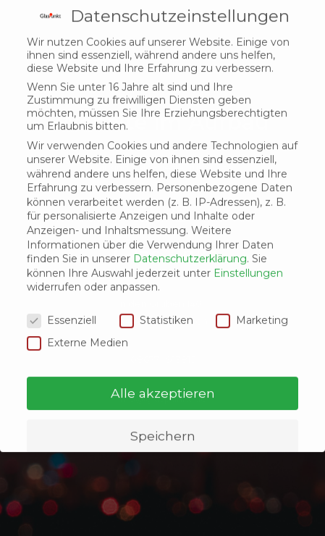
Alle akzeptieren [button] (163, 362)
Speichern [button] (162, 405)
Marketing (252, 289)
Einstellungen (248, 242)
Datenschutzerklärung (190, 228)
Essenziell (61, 289)
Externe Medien (77, 311)
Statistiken (156, 289)
